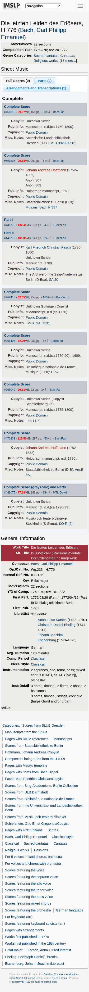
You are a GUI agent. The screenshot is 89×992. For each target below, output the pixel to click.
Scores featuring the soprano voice (31, 877)
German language (70, 910)
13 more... (68, 61)
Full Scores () (18, 81)
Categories (10, 725)
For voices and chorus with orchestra (33, 863)
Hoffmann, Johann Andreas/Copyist (32, 752)
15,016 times (59, 978)
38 (44, 112)
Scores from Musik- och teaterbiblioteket (35, 817)
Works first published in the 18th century (35, 943)
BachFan (58, 112)
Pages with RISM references (26, 739)
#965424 (9, 341)
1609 (46, 297)
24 (45, 238)
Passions (41, 850)
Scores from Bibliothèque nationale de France (40, 799)
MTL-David (60, 492)
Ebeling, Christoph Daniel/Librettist (31, 957)
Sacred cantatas (46, 56)
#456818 (9, 112)
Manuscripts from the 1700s (26, 732)
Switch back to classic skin (41, 981)
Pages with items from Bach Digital (31, 772)
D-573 (55, 372)
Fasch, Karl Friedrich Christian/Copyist (34, 779)
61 (44, 161)
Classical (38, 659)
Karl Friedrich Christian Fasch (48, 247)
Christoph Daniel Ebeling (56, 625)
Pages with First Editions (23, 830)
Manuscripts (62, 739)
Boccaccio (62, 297)
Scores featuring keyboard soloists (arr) (35, 923)
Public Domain (37, 132)
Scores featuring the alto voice (28, 883)
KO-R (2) (66, 523)
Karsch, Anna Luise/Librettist (49, 950)
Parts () (45, 81)
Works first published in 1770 (27, 937)
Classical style (62, 837)
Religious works (46, 61)
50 (45, 438)
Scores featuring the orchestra (28, 910)
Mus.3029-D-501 (63, 143)
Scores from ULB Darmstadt (26, 792)
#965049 (9, 389)
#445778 (9, 225)
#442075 (9, 492)
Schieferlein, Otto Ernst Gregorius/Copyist (37, 823)
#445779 (9, 238)
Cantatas (67, 56)
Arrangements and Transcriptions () (36, 88)
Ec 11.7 (33, 421)
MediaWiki (18, 981)
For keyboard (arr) (19, 917)
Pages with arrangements (24, 930)
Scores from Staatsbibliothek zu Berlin (34, 745)
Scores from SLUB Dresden (43, 725)
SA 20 (53, 279)
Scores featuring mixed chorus (28, 903)
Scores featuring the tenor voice (29, 890)
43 (45, 225)
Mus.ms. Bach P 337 (41, 207)
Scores (52, 830)
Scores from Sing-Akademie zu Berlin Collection (41, 786)
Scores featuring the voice (25, 870)
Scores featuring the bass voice (29, 897)
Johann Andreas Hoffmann (46, 170)
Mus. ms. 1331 (39, 323)
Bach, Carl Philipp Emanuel (52, 564)
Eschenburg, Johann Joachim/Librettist (34, 963)
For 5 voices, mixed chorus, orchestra (33, 857)
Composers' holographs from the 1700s (35, 759)
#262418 (9, 297)
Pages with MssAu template (26, 765)
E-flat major (14, 950)
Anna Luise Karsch (52, 620)
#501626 (9, 161)
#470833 (9, 438)
